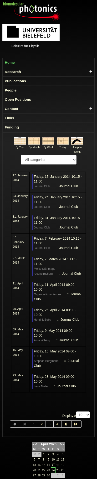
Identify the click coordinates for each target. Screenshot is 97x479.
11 (57, 459)
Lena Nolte (41, 386)
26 (62, 470)
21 (39, 470)
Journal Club (42, 186)
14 (39, 465)
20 (34, 470)
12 (62, 459)
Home (10, 62)
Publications (15, 81)
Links (9, 118)
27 (34, 475)
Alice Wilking (42, 340)
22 (43, 470)
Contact (11, 109)
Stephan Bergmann (46, 361)
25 (57, 470)
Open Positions (18, 99)
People (10, 90)
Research (13, 72)
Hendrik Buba (42, 319)
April (44, 444)
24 (53, 470)
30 (48, 475)
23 (48, 470)
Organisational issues (47, 294)
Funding (12, 127)
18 (57, 465)
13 (34, 465)
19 (62, 465)
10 (53, 459)
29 (43, 475)
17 (53, 464)
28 (39, 475)
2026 (52, 444)
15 (43, 465)
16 (48, 465)
